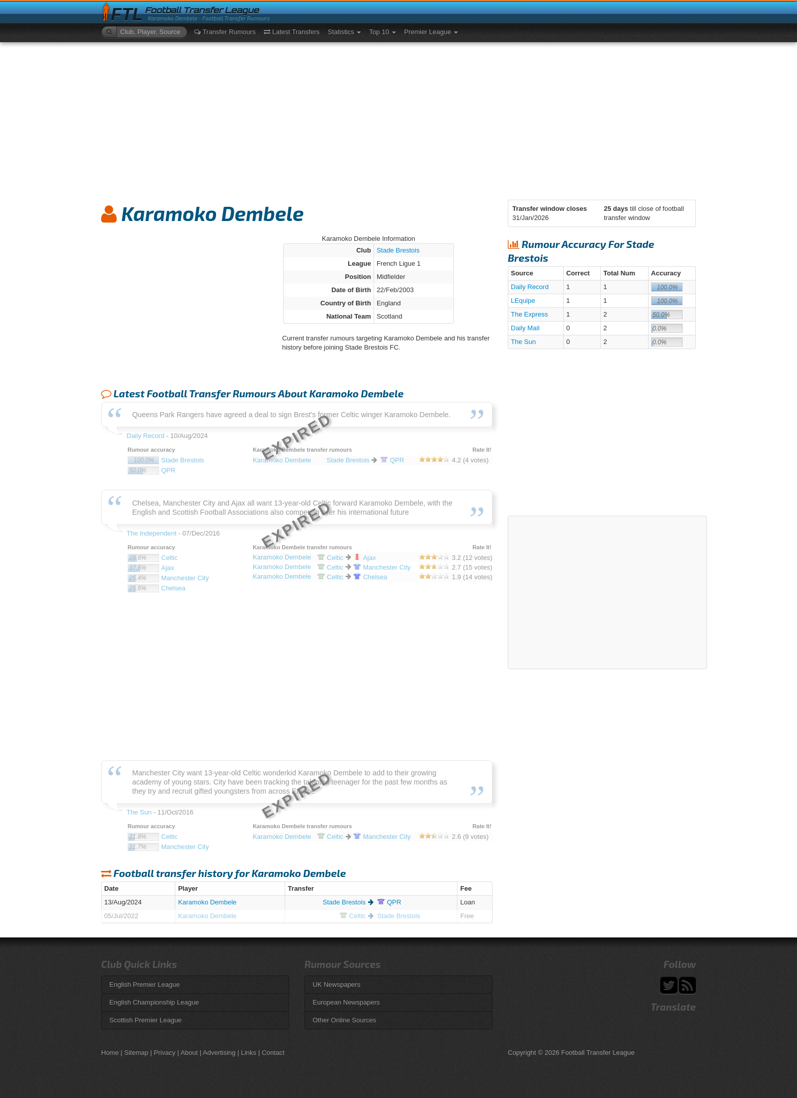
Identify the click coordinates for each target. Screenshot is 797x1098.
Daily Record (529, 287)
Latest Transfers (292, 32)
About (189, 1052)
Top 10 (382, 32)
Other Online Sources (344, 1020)
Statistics (344, 32)
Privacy (165, 1052)
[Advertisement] (398, 118)
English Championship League (154, 1002)
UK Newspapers (336, 984)
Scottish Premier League (145, 1020)
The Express (529, 314)
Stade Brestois (398, 250)
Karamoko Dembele (207, 902)
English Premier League (144, 984)
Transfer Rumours (225, 32)
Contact (273, 1052)
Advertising (219, 1052)
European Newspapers (346, 1002)
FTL (127, 14)
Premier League (431, 32)
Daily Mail (525, 328)
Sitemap (136, 1052)
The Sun (523, 342)
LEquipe (523, 300)
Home (110, 1052)
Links (248, 1052)
